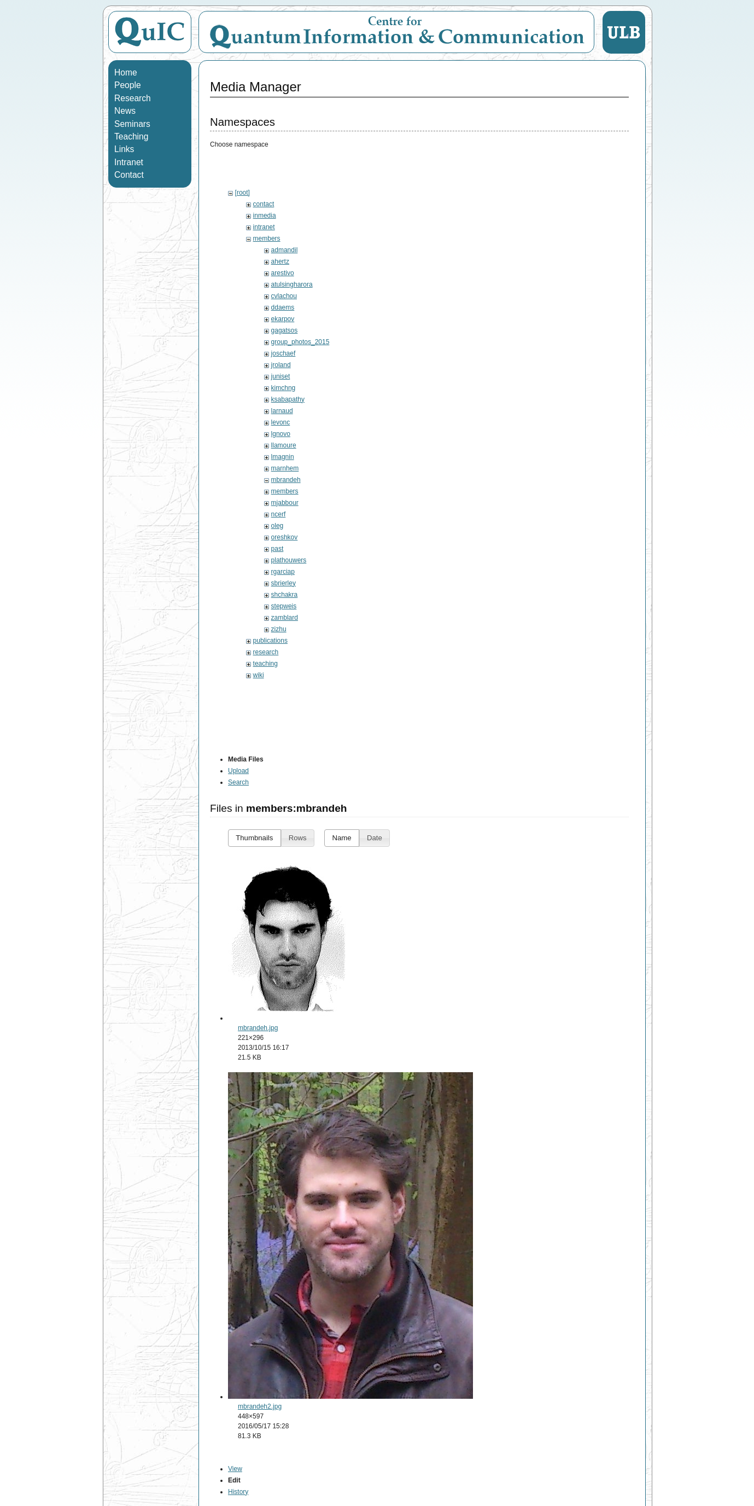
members (266, 238)
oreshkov (284, 537)
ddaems (283, 307)
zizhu (279, 629)
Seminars (132, 124)
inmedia (264, 215)
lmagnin (282, 457)
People (127, 85)
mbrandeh (286, 480)
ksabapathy (288, 399)
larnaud (282, 411)
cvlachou (284, 296)
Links (124, 149)
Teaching (131, 136)
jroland (281, 365)
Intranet (128, 162)
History (238, 1492)
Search (238, 782)
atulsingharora (292, 284)
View (235, 1469)
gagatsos (284, 330)
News (125, 110)
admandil (284, 250)
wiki (258, 675)
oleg (277, 526)
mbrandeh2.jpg (260, 1406)
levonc (280, 422)
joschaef (283, 353)
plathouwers (289, 560)
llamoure (283, 445)
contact (263, 204)
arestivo (282, 273)
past (277, 549)
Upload (238, 771)
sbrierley (283, 583)
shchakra (284, 594)
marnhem (285, 468)
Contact (129, 174)
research (266, 652)
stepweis (284, 606)
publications (270, 640)
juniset (280, 376)
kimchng (283, 388)
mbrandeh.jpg (258, 1028)
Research (132, 98)
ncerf (278, 514)
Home (125, 72)
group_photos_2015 (300, 342)
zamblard (284, 617)
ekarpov (283, 319)
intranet (264, 227)
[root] (242, 192)
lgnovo (280, 434)
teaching (265, 663)
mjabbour (285, 503)
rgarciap (283, 571)
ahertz (280, 261)
